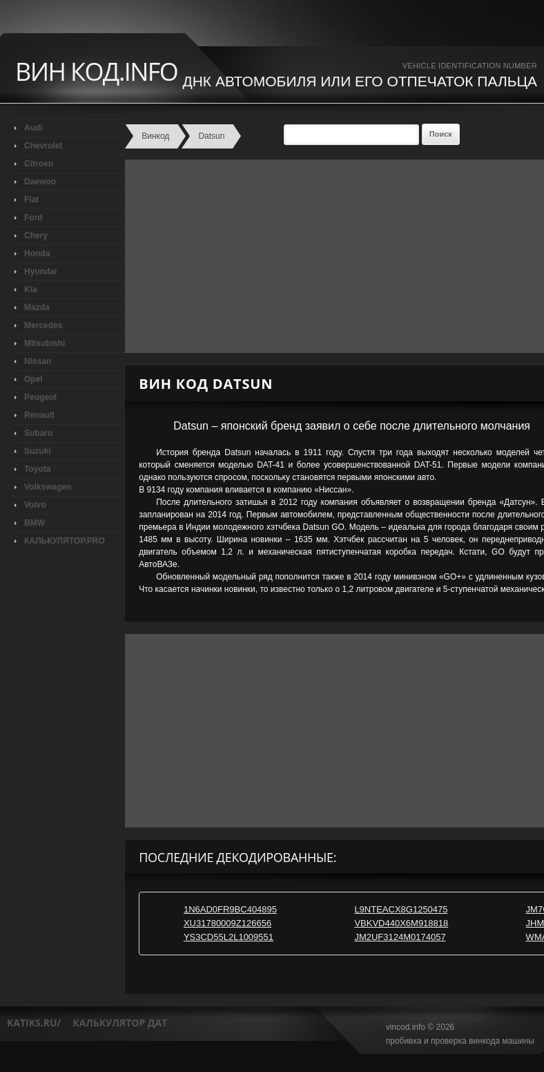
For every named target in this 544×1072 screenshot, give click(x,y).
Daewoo (40, 181)
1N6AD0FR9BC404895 (230, 909)
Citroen (38, 164)
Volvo (35, 505)
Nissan (37, 361)
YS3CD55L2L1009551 (228, 937)
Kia (30, 289)
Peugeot (40, 397)
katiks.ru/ (34, 1022)
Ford (33, 217)
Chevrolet (43, 146)
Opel (33, 379)
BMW (34, 523)
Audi (33, 128)
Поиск (440, 134)
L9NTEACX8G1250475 (400, 909)
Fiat (31, 199)
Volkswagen (47, 487)
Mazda (37, 307)
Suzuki (37, 451)
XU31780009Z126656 (227, 923)
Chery (36, 235)
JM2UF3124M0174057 (399, 937)
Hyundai (40, 271)
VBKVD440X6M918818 (401, 923)
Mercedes (43, 325)
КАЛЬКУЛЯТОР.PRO (64, 541)
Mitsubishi (44, 343)
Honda (37, 253)
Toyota (37, 469)
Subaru (38, 433)
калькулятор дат (119, 1022)
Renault (39, 415)
